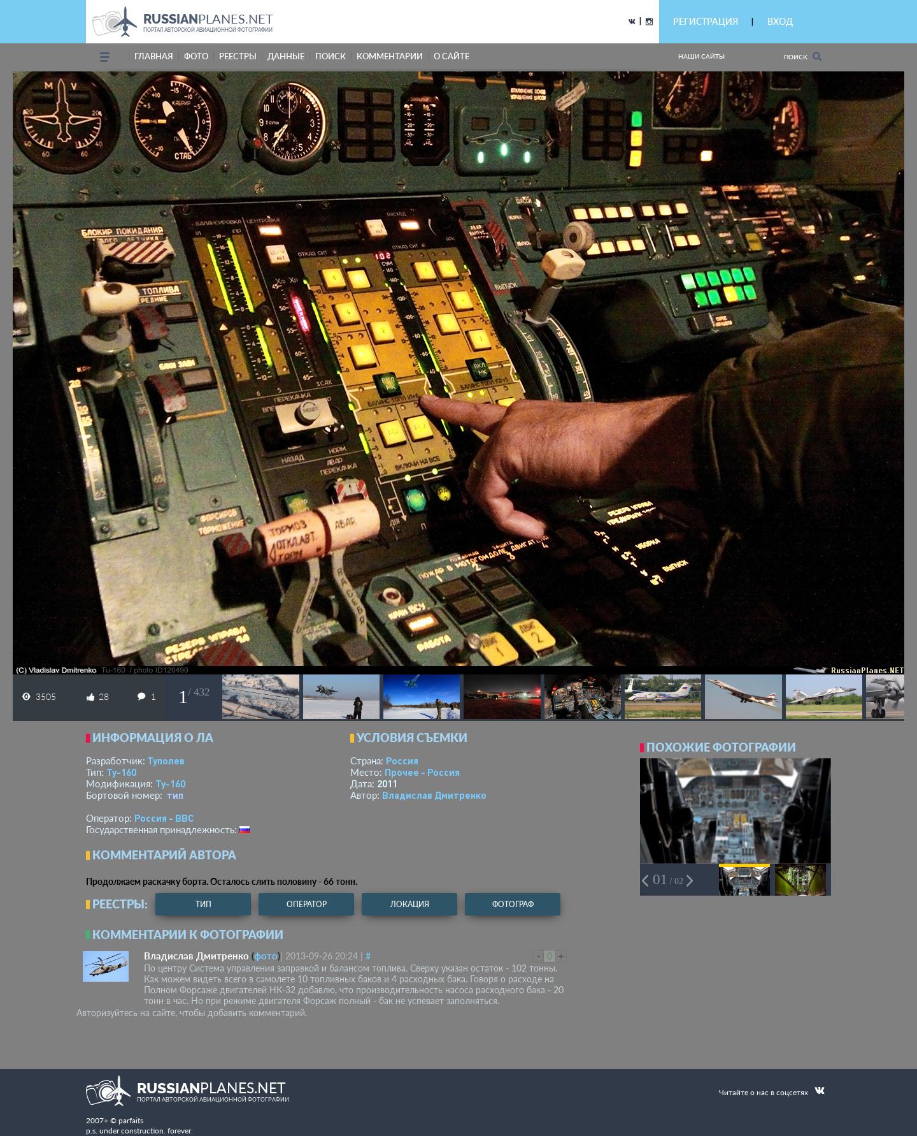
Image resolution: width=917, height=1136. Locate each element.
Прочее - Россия (422, 772)
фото (196, 56)
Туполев (166, 760)
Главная (153, 56)
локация (409, 904)
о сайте (451, 56)
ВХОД (780, 21)
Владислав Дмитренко (434, 795)
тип (175, 795)
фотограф (513, 904)
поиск (330, 56)
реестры (238, 56)
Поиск (802, 56)
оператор (307, 904)
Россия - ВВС (164, 818)
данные (285, 56)
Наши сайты (701, 56)
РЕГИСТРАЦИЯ (705, 21)
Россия (402, 760)
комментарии (390, 56)
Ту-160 (121, 772)
